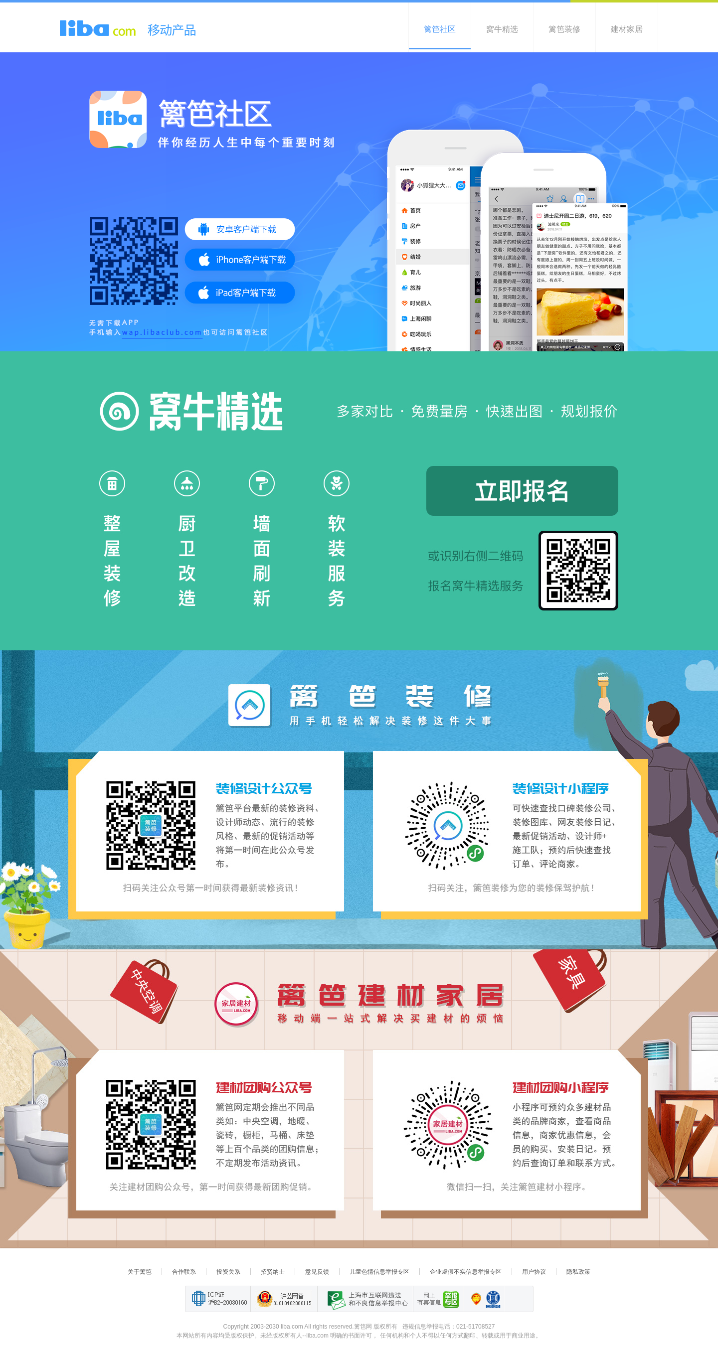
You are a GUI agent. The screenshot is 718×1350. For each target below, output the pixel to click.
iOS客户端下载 (239, 260)
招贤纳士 (273, 1271)
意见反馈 (317, 1271)
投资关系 (228, 1271)
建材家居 (627, 29)
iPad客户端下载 (239, 292)
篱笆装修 (564, 29)
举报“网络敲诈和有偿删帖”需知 (438, 1299)
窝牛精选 (502, 29)
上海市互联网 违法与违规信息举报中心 (365, 1299)
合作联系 (184, 1271)
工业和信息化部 (217, 1299)
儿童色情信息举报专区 (379, 1271)
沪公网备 (284, 1299)
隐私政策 (578, 1271)
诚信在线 (493, 1299)
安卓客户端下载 (239, 229)
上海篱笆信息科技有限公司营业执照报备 (473, 1299)
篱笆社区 (440, 29)
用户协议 (534, 1271)
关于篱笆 (140, 1271)
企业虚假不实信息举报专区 (466, 1271)
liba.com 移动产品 (127, 28)
